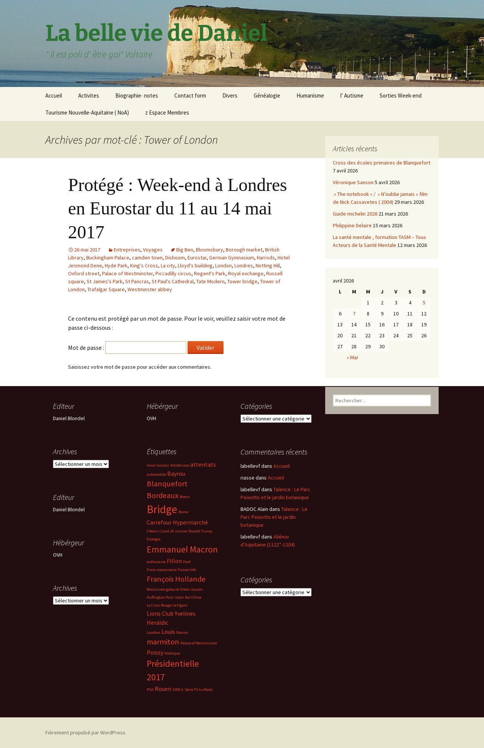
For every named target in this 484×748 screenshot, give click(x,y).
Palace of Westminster (127, 273)
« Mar (352, 357)
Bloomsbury (209, 249)
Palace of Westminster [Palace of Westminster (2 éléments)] (198, 643)
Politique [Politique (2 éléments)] (172, 653)
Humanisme (310, 95)
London (223, 265)
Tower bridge (242, 281)
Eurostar (197, 257)
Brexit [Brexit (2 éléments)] (185, 496)
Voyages (153, 249)
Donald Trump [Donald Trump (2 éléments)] (200, 531)
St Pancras (137, 281)
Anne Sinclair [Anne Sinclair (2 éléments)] (158, 465)
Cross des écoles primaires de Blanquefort (381, 162)
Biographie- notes (136, 95)
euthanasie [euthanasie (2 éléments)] (156, 561)
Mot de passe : (127, 347)
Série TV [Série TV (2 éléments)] (191, 689)
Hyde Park (116, 265)
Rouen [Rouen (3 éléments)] (163, 688)
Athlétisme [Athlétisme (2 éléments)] (179, 465)
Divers (229, 95)
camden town (147, 257)
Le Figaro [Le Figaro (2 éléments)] (179, 605)
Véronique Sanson (353, 182)
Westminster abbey (149, 289)
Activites (88, 95)
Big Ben (184, 249)
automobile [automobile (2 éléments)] (156, 474)
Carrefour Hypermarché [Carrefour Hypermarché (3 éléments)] (177, 522)
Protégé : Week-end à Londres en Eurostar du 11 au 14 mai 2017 (177, 208)
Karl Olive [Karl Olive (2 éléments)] (193, 597)
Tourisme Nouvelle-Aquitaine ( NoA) (87, 112)
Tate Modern (210, 281)
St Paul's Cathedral (173, 281)
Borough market (244, 249)
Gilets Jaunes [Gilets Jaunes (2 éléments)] (191, 589)
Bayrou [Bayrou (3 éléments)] (176, 473)
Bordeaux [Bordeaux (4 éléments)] (162, 495)
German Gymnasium (231, 257)
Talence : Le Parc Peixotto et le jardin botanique (273, 517)
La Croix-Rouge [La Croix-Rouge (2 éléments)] (159, 605)
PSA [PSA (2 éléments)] (150, 689)
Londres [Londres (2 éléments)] (153, 632)
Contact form (190, 95)
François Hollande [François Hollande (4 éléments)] (176, 579)
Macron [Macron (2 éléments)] (182, 632)
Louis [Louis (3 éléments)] (168, 631)
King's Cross (144, 265)
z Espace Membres (167, 112)
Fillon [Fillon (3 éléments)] (174, 561)
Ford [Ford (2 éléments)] (187, 561)
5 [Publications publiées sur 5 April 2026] (424, 302)
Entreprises (127, 249)
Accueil (53, 95)
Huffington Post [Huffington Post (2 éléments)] (160, 597)
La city (168, 265)
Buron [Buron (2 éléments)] (183, 511)
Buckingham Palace (107, 257)
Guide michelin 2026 (355, 213)
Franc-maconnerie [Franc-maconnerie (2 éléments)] (162, 569)
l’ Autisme (351, 95)
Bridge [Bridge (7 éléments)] (162, 509)
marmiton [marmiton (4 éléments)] (163, 642)
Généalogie (267, 95)
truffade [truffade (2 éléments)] (206, 689)
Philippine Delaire (352, 225)
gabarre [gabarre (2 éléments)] (172, 589)
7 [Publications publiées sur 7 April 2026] (354, 313)
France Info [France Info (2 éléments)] (187, 569)
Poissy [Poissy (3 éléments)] (155, 652)
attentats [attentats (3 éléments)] (203, 464)
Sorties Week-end (401, 95)
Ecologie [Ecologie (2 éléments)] (153, 539)
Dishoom (175, 257)
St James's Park (105, 281)
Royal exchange (246, 273)
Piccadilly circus (173, 273)
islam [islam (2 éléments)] (179, 597)
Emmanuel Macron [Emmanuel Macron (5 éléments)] (182, 549)
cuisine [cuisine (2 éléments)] (181, 531)
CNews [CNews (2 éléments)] (152, 531)
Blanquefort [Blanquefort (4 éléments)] (167, 484)
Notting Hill (268, 265)
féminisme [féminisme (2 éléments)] (156, 589)
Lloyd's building (195, 265)
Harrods (266, 257)
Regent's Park (209, 273)
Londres (243, 265)
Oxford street (83, 273)
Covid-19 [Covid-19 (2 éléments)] (167, 531)
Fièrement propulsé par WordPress (85, 732)
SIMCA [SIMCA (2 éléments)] (177, 689)
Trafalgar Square (106, 289)
